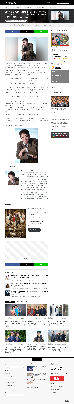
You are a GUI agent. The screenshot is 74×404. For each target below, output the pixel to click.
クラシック (8, 379)
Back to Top (37, 359)
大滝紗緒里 (61, 318)
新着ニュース (7, 7)
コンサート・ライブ (10, 382)
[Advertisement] (27, 249)
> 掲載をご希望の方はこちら (64, 84)
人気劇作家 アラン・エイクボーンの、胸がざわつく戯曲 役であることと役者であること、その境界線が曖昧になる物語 (37, 323)
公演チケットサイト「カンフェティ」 (49, 7)
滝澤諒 (63, 344)
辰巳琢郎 (23, 20)
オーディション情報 (37, 7)
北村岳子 (56, 344)
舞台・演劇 (20, 20)
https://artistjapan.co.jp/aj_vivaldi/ (36, 221)
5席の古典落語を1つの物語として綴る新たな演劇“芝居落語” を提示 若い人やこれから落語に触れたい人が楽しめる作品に (58, 349)
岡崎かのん (18, 318)
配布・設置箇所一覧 (56, 75)
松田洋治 (60, 344)
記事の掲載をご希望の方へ (32, 391)
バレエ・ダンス (9, 376)
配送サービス (55, 78)
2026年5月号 (8, 318)
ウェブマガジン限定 (27, 7)
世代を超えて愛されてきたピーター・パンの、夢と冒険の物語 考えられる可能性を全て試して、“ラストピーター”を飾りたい (37, 348)
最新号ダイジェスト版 (56, 71)
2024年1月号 (15, 20)
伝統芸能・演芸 (9, 385)
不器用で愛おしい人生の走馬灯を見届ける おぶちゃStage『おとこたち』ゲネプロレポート (39, 368)
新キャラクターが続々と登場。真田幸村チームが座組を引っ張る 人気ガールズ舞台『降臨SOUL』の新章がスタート (58, 323)
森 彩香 (22, 318)
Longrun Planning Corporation (17, 401)
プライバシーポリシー (55, 389)
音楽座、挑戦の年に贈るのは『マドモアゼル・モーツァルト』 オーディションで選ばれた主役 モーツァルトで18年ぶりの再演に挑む (15, 324)
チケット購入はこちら (34, 230)
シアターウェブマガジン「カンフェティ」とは (47, 3)
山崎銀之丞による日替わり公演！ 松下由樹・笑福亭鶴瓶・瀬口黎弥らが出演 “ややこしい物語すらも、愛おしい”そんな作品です (15, 350)
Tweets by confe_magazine (56, 116)
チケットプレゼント (56, 81)
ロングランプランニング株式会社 (57, 386)
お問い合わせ (53, 392)
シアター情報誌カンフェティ (17, 7)
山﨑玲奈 (39, 344)
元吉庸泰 (39, 318)
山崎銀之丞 (18, 344)
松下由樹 (22, 344)
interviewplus (13, 318)
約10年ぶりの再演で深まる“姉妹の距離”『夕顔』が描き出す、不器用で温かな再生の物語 (39, 374)
